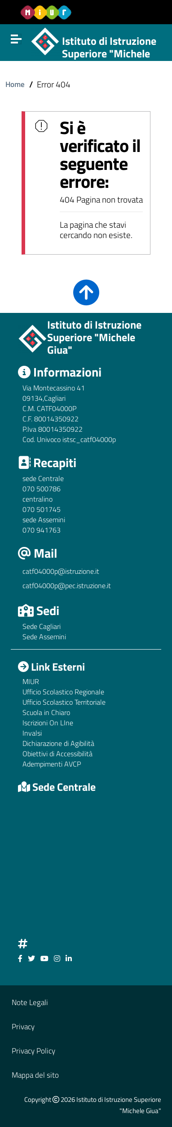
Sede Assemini (44, 636)
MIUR (30, 681)
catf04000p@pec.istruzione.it (66, 585)
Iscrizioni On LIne (47, 722)
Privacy (23, 1026)
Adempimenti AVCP (51, 764)
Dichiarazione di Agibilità (58, 743)
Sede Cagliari (41, 626)
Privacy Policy (33, 1051)
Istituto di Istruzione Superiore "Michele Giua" (109, 54)
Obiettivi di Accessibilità (57, 753)
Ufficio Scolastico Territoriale (64, 702)
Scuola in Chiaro (46, 712)
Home (15, 84)
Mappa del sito (35, 1075)
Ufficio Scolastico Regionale (63, 691)
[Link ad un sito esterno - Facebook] (20, 958)
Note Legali (30, 1002)
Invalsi (32, 733)
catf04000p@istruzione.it (60, 571)
